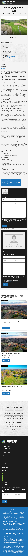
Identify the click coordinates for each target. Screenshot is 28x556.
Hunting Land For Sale (10, 426)
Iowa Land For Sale (18, 411)
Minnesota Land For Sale (18, 413)
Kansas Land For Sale (9, 413)
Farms (10, 57)
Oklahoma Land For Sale (19, 416)
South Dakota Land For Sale (9, 418)
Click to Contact (9, 59)
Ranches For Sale (18, 426)
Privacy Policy (22, 223)
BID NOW (3, 68)
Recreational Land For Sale (10, 428)
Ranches (7, 57)
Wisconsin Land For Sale (19, 418)
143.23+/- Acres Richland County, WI (12, 386)
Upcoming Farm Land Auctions (14, 429)
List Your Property (5, 467)
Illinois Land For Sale (10, 411)
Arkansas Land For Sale (9, 410)
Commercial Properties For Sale (10, 424)
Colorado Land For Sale (19, 410)
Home (3, 458)
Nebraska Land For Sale (18, 415)
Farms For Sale (20, 424)
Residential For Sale (19, 428)
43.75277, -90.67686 (11, 56)
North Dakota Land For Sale (9, 416)
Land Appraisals (5, 463)
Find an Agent (5, 465)
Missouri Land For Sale (9, 415)
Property (4, 460)
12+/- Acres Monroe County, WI (11, 353)
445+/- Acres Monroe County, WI (11, 321)
